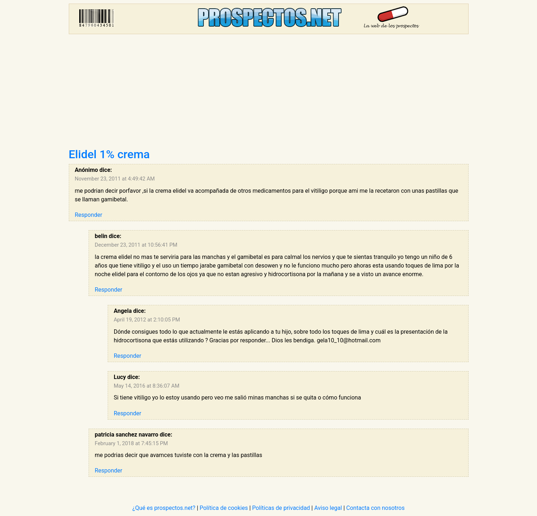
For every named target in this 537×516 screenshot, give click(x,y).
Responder (88, 214)
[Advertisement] (268, 93)
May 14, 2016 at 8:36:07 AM (146, 386)
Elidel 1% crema (109, 154)
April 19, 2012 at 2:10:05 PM (147, 319)
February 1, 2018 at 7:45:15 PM (131, 443)
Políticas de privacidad (281, 507)
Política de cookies (224, 507)
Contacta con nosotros (375, 507)
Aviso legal (328, 507)
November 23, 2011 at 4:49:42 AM (115, 178)
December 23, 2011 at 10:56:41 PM (136, 245)
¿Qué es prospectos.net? (164, 507)
